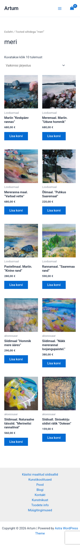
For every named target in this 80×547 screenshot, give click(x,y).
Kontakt (40, 495)
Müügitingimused (40, 510)
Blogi (40, 490)
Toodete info (40, 505)
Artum (11, 8)
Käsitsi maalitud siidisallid (40, 474)
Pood (40, 485)
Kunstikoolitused (39, 480)
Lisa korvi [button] (16, 136)
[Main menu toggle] (59, 8)
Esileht (8, 31)
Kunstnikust (40, 500)
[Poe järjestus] (35, 65)
